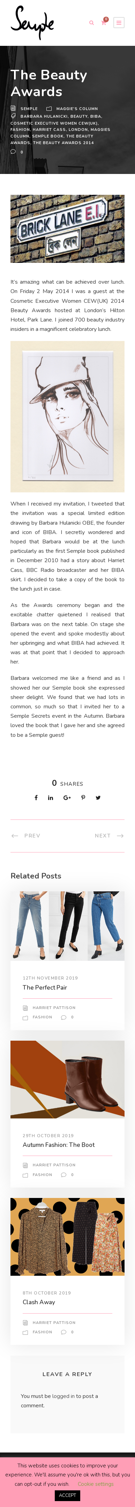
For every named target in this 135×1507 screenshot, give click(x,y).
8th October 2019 (47, 1312)
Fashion (20, 129)
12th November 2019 (50, 997)
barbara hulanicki (44, 116)
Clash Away (39, 1321)
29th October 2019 (48, 1154)
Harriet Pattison (54, 1027)
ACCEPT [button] (67, 1495)
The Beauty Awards (90, 136)
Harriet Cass (49, 129)
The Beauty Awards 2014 (40, 142)
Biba (95, 116)
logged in (64, 1415)
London (77, 129)
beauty (78, 116)
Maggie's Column (77, 108)
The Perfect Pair (44, 1006)
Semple (29, 108)
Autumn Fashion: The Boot (59, 1164)
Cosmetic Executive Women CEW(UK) (54, 123)
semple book (47, 136)
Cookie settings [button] (96, 1484)
